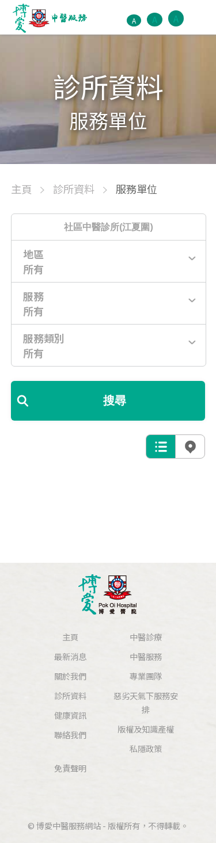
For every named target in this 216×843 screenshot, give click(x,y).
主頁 (70, 637)
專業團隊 (146, 676)
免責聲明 (70, 768)
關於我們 (70, 676)
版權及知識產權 (146, 729)
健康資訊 (70, 715)
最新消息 (70, 656)
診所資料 (70, 695)
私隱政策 (146, 748)
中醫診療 (146, 637)
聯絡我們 (70, 734)
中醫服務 (146, 656)
